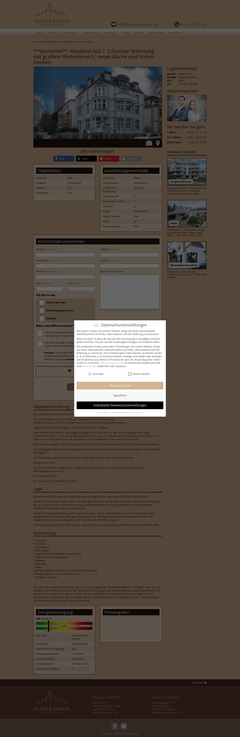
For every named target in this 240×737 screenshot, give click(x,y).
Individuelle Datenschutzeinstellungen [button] (120, 405)
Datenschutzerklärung (111, 362)
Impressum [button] (138, 412)
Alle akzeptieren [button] (120, 385)
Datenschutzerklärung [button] (122, 412)
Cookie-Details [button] (103, 412)
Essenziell (95, 373)
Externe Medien (139, 373)
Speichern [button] (120, 395)
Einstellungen (90, 366)
